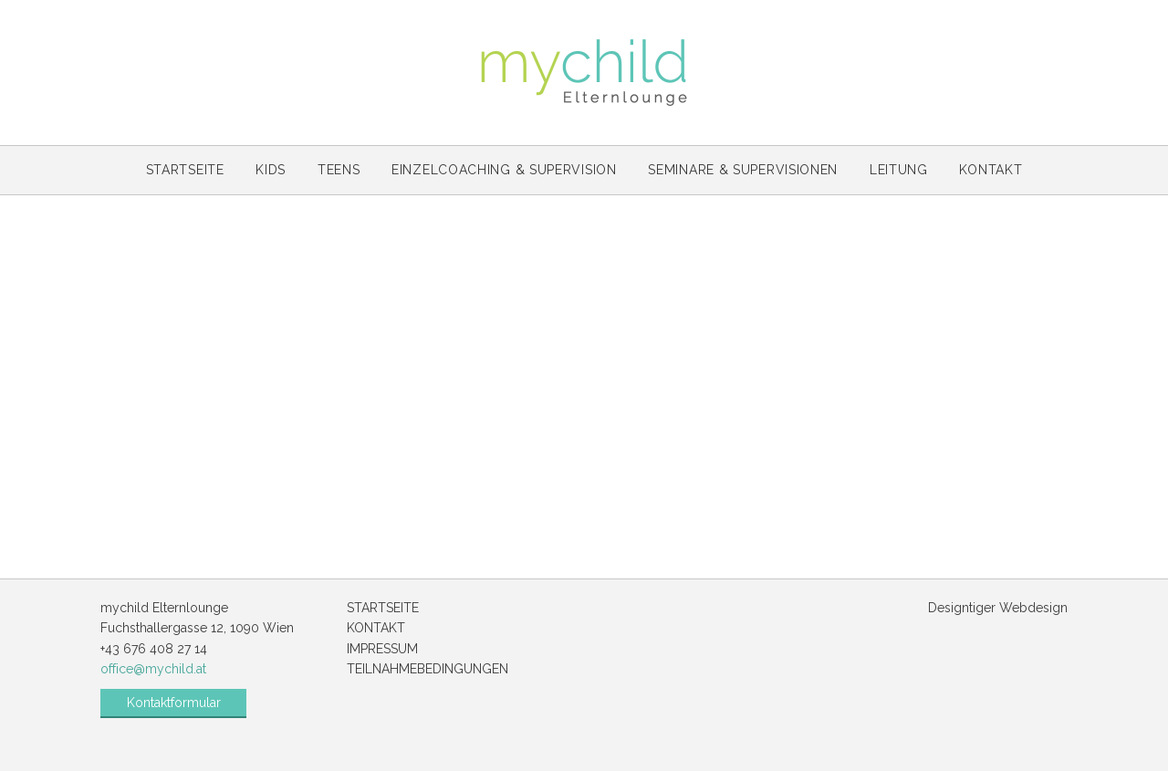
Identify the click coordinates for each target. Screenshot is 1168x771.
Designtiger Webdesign (998, 607)
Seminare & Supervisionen (743, 169)
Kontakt (990, 169)
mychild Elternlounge (584, 72)
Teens (339, 169)
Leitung (899, 169)
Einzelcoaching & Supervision (504, 169)
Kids (271, 169)
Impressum (382, 648)
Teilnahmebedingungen (427, 669)
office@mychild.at (153, 669)
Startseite (185, 169)
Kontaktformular (174, 702)
